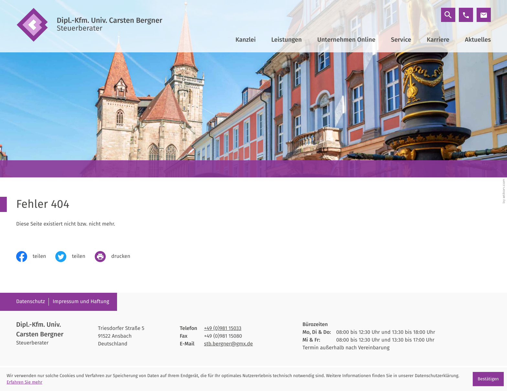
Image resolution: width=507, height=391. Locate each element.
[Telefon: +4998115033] (223, 329)
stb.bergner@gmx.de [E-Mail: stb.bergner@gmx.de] (228, 344)
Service (401, 40)
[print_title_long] (117, 256)
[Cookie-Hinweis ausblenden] (488, 379)
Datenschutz (30, 302)
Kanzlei (245, 40)
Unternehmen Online (346, 40)
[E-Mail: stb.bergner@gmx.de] (484, 15)
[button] (466, 15)
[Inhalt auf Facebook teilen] (35, 256)
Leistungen (286, 40)
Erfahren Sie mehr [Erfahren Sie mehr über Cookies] (24, 382)
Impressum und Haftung (81, 302)
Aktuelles (478, 40)
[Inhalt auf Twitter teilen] (74, 256)
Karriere (438, 40)
